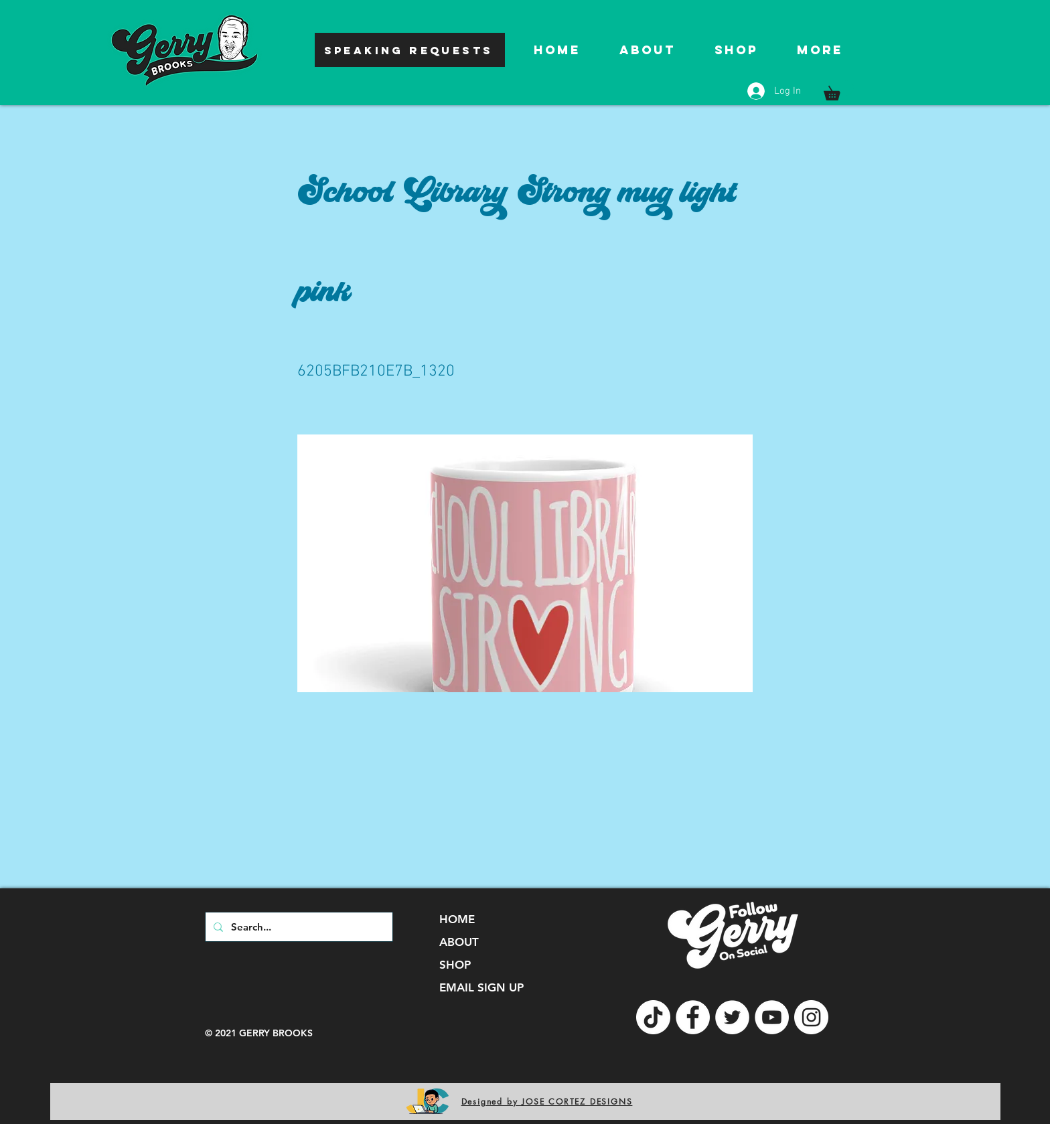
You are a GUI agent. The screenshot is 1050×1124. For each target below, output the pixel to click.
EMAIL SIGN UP (481, 987)
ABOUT (459, 942)
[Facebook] (693, 1017)
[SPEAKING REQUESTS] (410, 50)
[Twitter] (732, 1017)
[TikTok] (653, 1017)
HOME (457, 919)
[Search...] (297, 926)
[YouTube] (772, 1017)
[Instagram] (811, 1017)
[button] (839, 90)
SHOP (455, 964)
